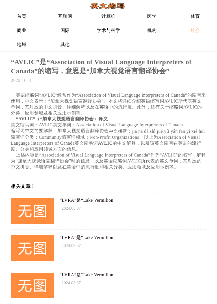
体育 (195, 16)
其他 (65, 44)
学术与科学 (108, 30)
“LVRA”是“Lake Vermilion (86, 200)
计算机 (108, 16)
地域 (21, 44)
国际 (65, 30)
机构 (152, 30)
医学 (152, 16)
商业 (21, 30)
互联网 (65, 16)
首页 (21, 16)
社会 (195, 30)
